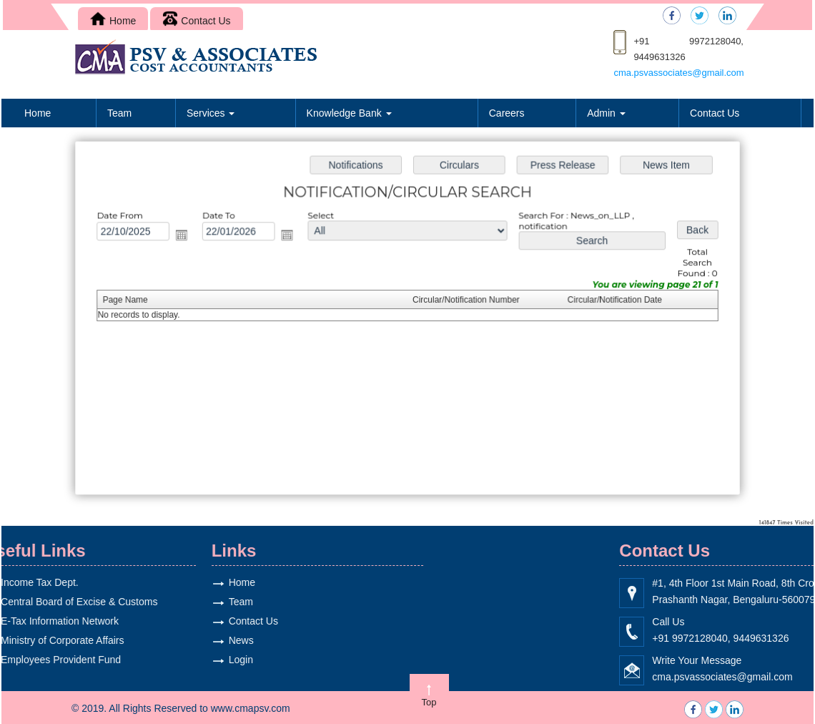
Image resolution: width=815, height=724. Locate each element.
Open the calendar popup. (186, 236)
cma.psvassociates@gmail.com (678, 72)
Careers (507, 113)
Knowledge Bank (349, 113)
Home (113, 20)
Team (119, 113)
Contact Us (196, 20)
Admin (606, 113)
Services (211, 113)
